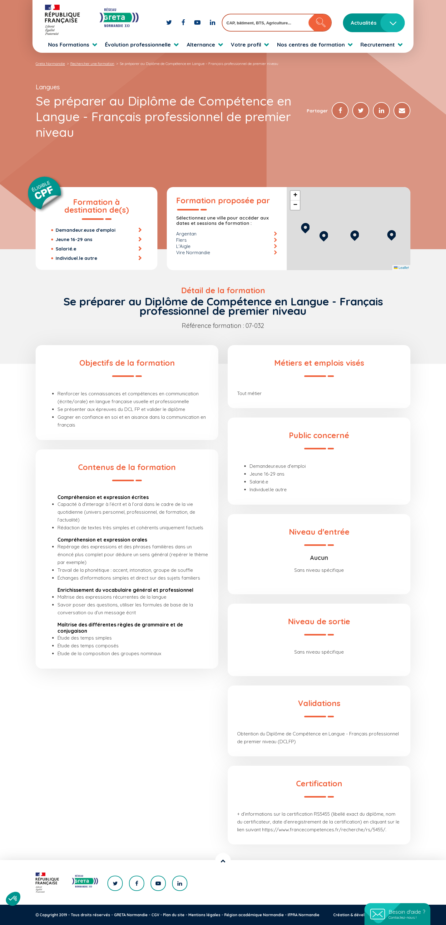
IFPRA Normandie (304, 915)
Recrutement (377, 44)
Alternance (201, 44)
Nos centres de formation (311, 44)
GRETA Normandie (131, 915)
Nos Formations (68, 44)
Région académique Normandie (254, 915)
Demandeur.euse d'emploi (86, 230)
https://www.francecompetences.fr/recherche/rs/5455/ (323, 830)
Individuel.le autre (76, 258)
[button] (355, 235)
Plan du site (174, 915)
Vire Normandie (193, 252)
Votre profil (246, 44)
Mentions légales (204, 915)
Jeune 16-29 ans (74, 239)
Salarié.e (66, 248)
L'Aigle (183, 246)
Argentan (186, 234)
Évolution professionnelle (138, 44)
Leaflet (401, 268)
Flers (181, 240)
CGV (155, 915)
